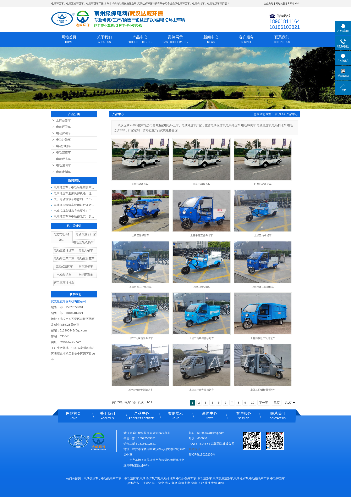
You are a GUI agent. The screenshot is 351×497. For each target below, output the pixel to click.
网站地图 (281, 3)
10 (252, 402)
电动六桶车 (85, 250)
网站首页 (69, 40)
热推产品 (133, 483)
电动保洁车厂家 (86, 234)
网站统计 (194, 449)
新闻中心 (211, 40)
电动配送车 (85, 274)
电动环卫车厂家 (95, 3)
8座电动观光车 (140, 184)
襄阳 (181, 483)
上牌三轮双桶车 (201, 286)
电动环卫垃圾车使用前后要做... (74, 205)
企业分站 (269, 3)
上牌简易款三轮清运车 (262, 338)
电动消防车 (63, 165)
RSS (290, 3)
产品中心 (140, 40)
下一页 (263, 402)
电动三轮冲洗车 (64, 250)
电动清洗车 (204, 478)
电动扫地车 (63, 146)
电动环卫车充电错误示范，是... (74, 216)
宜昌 (174, 483)
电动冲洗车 (63, 139)
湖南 (194, 483)
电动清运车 (131, 478)
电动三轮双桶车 (83, 242)
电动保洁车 (63, 133)
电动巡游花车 (85, 258)
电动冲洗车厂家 (186, 478)
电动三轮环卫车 (75, 3)
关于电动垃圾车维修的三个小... (74, 199)
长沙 (201, 483)
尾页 (277, 402)
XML (297, 3)
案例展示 (175, 40)
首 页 (278, 114)
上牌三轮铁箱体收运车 (201, 338)
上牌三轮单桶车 (263, 235)
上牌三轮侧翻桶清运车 (262, 389)
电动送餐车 (85, 266)
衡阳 (221, 483)
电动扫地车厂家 (259, 478)
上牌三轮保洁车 (140, 235)
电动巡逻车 (63, 152)
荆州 (188, 483)
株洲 (207, 483)
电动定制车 (63, 171)
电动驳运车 (64, 274)
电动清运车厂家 (150, 478)
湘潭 (214, 483)
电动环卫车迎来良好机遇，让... (74, 193)
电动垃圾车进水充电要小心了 (73, 210)
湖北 (161, 483)
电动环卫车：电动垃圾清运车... (74, 187)
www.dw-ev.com (70, 342)
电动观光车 (63, 159)
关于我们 (105, 40)
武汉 (168, 483)
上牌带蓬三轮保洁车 (201, 235)
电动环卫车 (57, 3)
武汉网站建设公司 (222, 443)
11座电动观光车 (201, 184)
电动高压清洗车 (223, 478)
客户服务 (246, 40)
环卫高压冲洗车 (64, 282)
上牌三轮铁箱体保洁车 (140, 338)
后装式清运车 (64, 266)
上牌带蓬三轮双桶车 (263, 286)
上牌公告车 (63, 120)
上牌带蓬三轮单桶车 (140, 286)
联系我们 (282, 40)
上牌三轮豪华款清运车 (140, 389)
